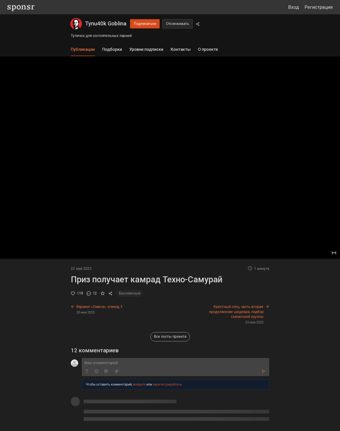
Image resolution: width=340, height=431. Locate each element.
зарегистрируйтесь (167, 385)
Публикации (83, 49)
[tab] (83, 49)
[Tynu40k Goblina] (76, 24)
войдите (139, 385)
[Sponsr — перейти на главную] (20, 7)
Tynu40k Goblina (105, 23)
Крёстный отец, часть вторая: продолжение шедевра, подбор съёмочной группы (236, 311)
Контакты (181, 49)
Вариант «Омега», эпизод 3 (99, 306)
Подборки (112, 49)
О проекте (208, 49)
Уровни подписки (146, 49)
